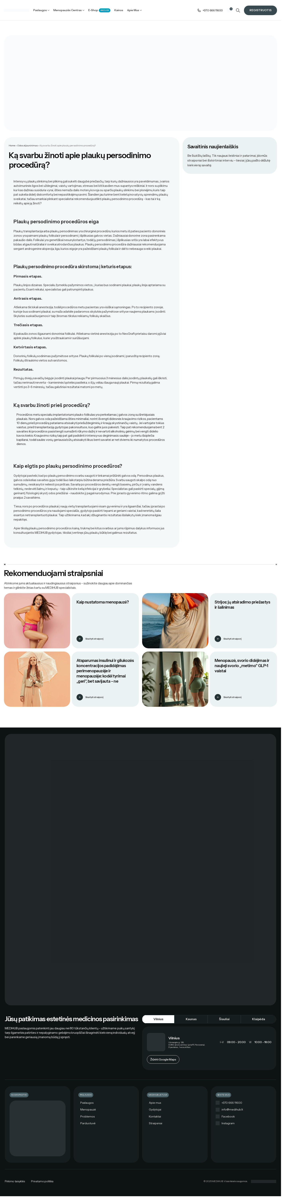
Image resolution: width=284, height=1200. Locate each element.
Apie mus (155, 1103)
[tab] (158, 1019)
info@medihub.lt (232, 1109)
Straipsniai (155, 1123)
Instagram (228, 1123)
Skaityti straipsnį (94, 638)
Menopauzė (88, 1109)
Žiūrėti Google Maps (163, 1059)
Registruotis (260, 10)
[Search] (238, 10)
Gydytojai (155, 1109)
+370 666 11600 (232, 1103)
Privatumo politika (42, 1181)
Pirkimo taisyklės (15, 1181)
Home (12, 145)
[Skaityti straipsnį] (80, 639)
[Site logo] (16, 10)
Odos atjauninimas (27, 145)
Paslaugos (86, 1103)
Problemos (87, 1116)
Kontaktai (155, 1116)
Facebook (228, 1116)
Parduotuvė (87, 1123)
